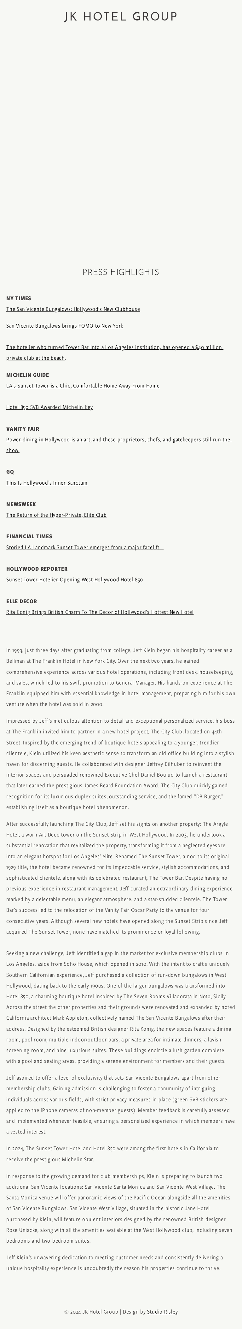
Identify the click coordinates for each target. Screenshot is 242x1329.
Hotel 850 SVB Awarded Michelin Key (49, 407)
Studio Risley (162, 1312)
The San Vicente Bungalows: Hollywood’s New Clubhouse (73, 309)
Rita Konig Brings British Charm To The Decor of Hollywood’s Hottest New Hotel (100, 612)
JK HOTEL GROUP (121, 17)
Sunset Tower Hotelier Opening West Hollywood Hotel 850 (74, 579)
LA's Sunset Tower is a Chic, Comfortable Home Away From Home (83, 386)
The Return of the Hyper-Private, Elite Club (56, 515)
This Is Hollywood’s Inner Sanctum (47, 483)
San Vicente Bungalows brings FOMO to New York (64, 326)
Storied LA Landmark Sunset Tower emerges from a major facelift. (85, 547)
